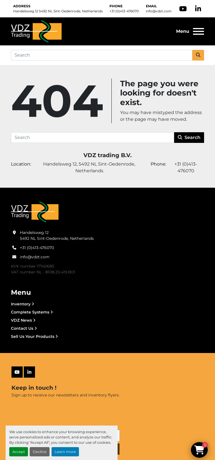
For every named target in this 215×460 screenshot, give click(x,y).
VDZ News (21, 320)
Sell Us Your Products (32, 336)
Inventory (21, 303)
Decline (39, 452)
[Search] (101, 55)
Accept (18, 452)
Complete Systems (30, 312)
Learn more (65, 452)
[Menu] (198, 31)
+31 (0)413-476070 (124, 11)
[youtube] (183, 8)
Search (189, 137)
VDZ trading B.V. (107, 155)
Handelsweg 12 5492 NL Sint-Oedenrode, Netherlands (58, 11)
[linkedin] (198, 8)
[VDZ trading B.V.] (35, 211)
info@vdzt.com (159, 11)
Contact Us (22, 328)
